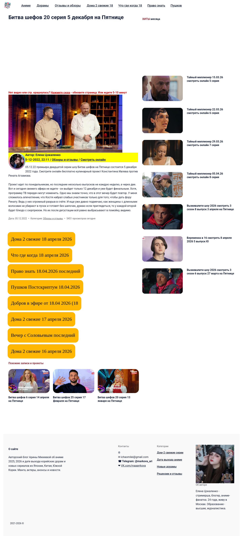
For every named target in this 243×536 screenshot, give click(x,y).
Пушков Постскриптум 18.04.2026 (45, 287)
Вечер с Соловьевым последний (43, 335)
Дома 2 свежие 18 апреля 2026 (41, 239)
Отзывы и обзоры (68, 5)
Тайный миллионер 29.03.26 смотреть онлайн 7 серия (205, 143)
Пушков (176, 5)
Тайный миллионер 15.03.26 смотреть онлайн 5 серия (205, 79)
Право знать (156, 5)
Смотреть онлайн (93, 159)
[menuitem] (26, 5)
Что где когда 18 (130, 5)
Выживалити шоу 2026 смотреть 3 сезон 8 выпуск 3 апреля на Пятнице (210, 207)
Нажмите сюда (60, 92)
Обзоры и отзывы (65, 159)
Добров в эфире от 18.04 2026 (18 (44, 303)
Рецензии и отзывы (169, 473)
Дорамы (43, 5)
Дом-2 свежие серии (170, 452)
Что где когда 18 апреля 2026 (40, 255)
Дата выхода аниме (169, 459)
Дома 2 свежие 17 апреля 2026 (41, 319)
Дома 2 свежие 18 (100, 5)
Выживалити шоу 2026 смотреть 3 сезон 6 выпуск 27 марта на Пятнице (210, 271)
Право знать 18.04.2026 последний (45, 271)
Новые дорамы (167, 466)
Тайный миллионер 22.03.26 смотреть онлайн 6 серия (205, 111)
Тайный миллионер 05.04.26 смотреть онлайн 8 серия (205, 175)
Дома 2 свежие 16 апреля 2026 (41, 351)
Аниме (26, 5)
